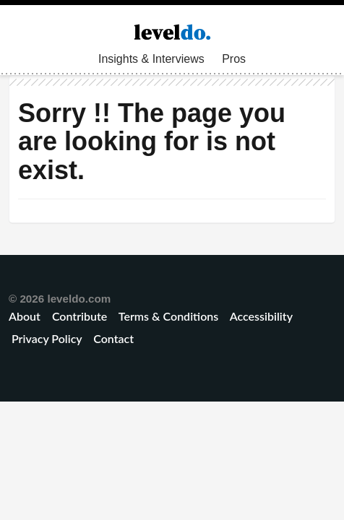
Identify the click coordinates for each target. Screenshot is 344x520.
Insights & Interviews (151, 59)
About (26, 316)
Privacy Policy (47, 338)
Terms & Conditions (168, 316)
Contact (113, 338)
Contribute (79, 316)
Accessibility (261, 316)
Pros (234, 59)
